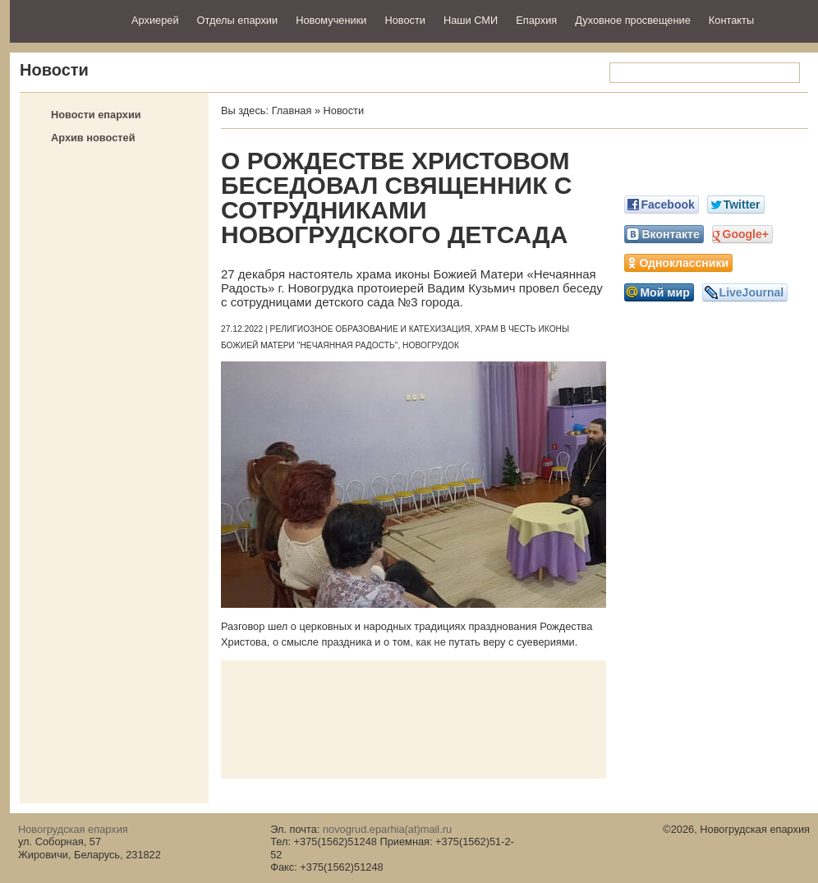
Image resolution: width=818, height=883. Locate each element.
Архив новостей (93, 137)
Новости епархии (96, 114)
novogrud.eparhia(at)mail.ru (387, 829)
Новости (404, 20)
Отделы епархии (237, 20)
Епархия (536, 20)
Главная (292, 110)
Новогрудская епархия (65, 19)
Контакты (731, 20)
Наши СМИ (470, 20)
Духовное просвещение (633, 20)
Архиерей (155, 20)
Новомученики (331, 20)
